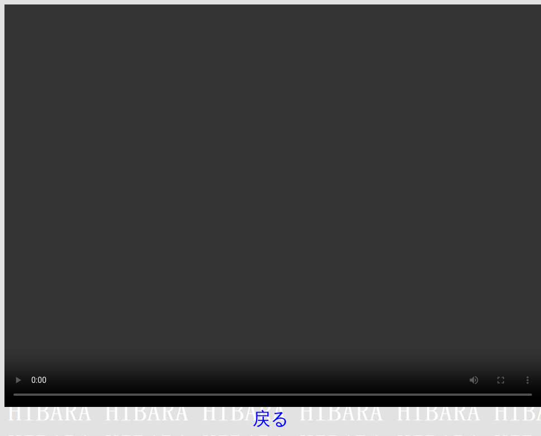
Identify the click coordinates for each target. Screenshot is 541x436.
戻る (271, 419)
